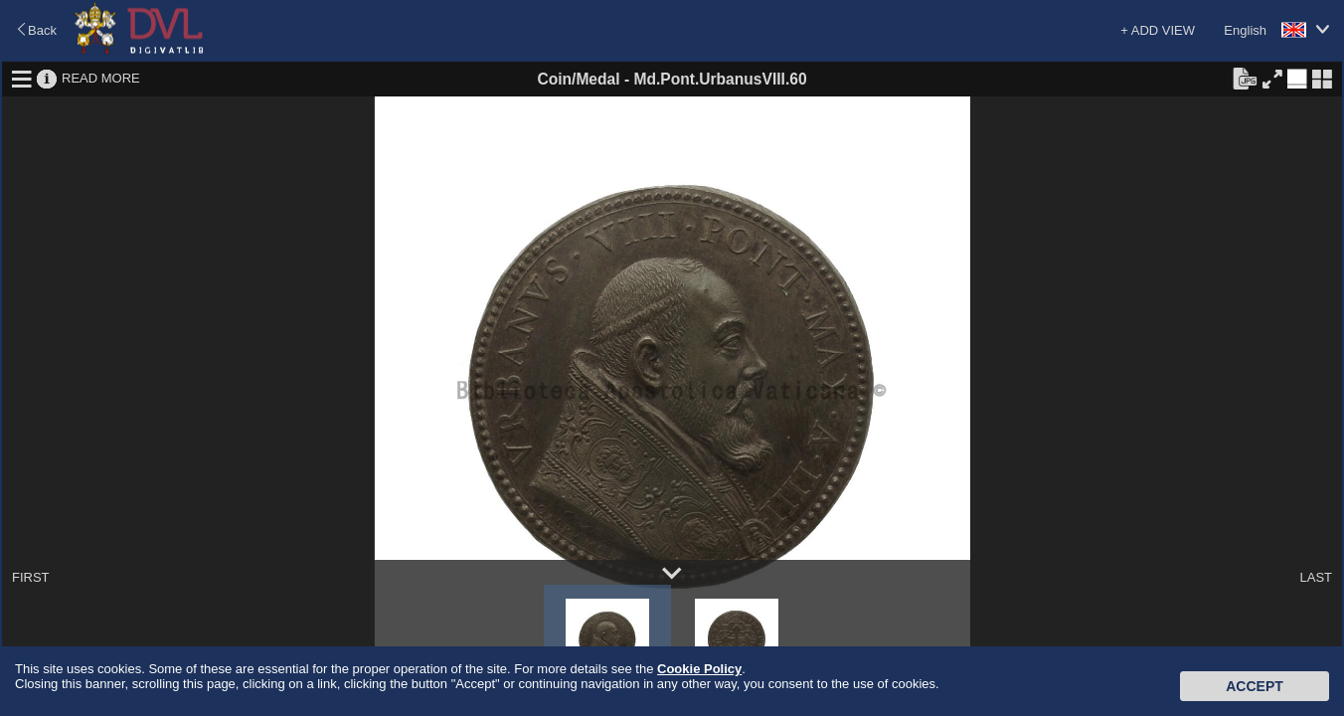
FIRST (31, 577)
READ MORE (101, 78)
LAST (1315, 577)
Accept (1254, 686)
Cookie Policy (699, 668)
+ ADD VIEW (1157, 30)
